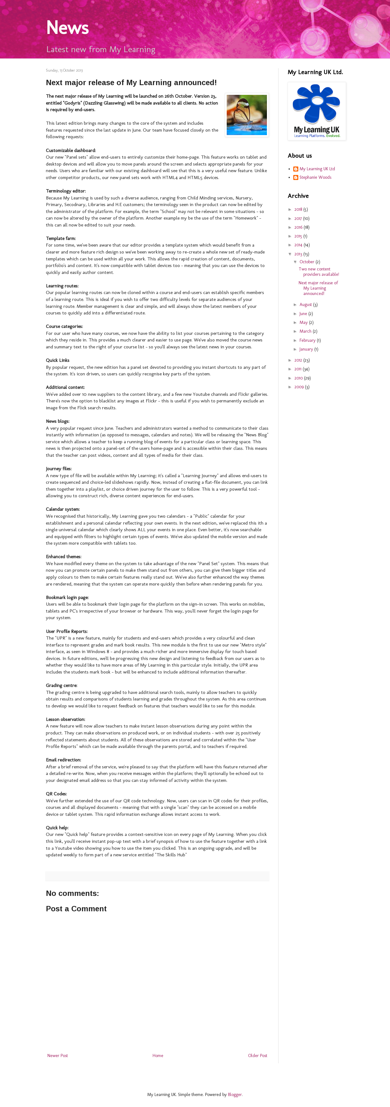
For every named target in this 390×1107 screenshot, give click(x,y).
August (306, 304)
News (67, 27)
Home (158, 1055)
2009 (300, 387)
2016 (299, 227)
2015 (299, 236)
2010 (299, 378)
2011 (299, 369)
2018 (299, 209)
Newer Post (57, 1055)
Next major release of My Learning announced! (318, 288)
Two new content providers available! (319, 271)
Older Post (257, 1055)
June (304, 313)
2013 (299, 254)
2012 (299, 360)
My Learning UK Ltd (317, 169)
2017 (299, 218)
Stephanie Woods (315, 177)
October (308, 261)
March (306, 331)
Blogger (235, 1094)
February (308, 340)
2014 (299, 245)
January (307, 349)
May (304, 322)
